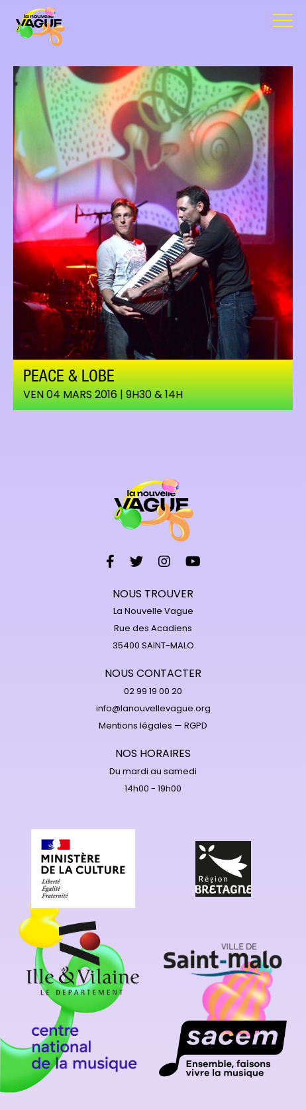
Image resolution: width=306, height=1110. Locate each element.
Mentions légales (135, 725)
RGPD (195, 725)
